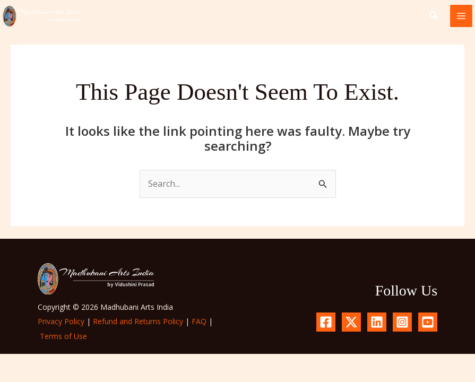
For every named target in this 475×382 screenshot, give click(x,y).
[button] (434, 16)
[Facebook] (325, 322)
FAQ (199, 321)
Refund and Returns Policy (138, 321)
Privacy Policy (61, 321)
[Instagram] (402, 322)
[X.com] (351, 322)
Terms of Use (63, 336)
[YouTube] (427, 322)
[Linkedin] (376, 322)
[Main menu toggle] (461, 16)
